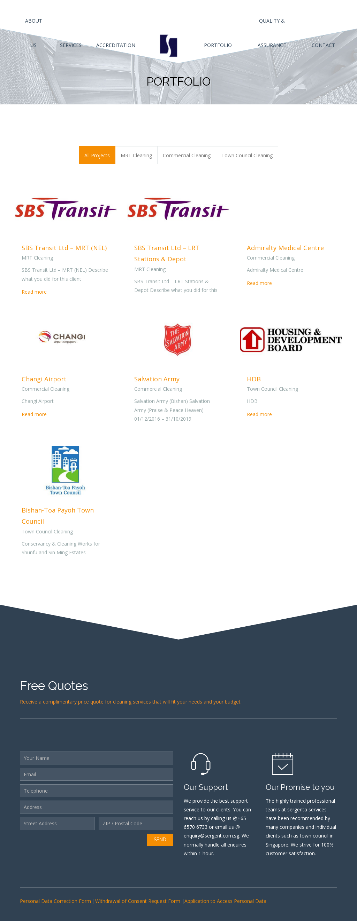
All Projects (97, 155)
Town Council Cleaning (247, 155)
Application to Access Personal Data (225, 901)
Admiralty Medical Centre (285, 248)
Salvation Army (157, 379)
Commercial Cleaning (187, 155)
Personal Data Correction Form (56, 901)
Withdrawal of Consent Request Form (138, 901)
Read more (34, 291)
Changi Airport (44, 379)
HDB (254, 379)
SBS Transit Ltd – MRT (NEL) (64, 248)
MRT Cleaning (136, 155)
